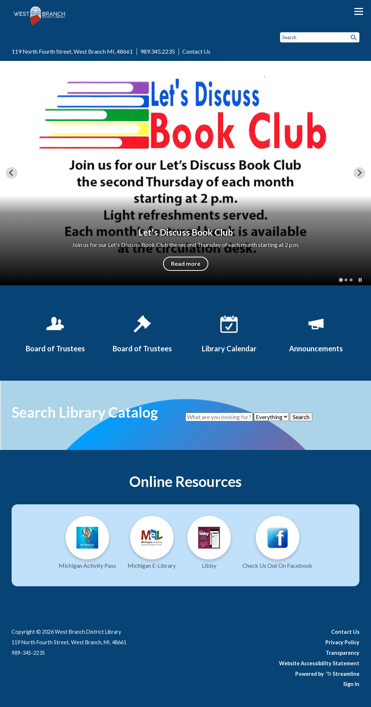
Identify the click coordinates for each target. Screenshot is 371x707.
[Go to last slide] (11, 173)
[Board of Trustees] (55, 332)
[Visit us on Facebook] (277, 545)
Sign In (351, 684)
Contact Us (196, 51)
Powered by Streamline (327, 674)
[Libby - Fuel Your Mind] (209, 545)
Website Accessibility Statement (319, 663)
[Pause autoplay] (360, 280)
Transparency (342, 653)
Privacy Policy (342, 642)
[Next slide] (359, 173)
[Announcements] (316, 332)
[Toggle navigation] (358, 11)
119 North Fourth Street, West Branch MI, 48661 (72, 51)
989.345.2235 (157, 51)
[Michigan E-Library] (152, 545)
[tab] (341, 280)
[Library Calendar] (229, 332)
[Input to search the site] (319, 37)
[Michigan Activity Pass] (87, 545)
